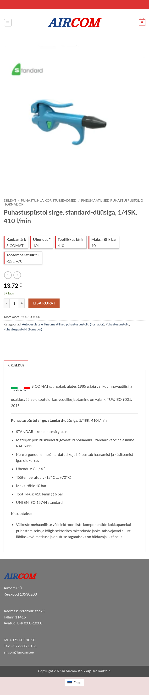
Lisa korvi (44, 303)
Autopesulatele (32, 324)
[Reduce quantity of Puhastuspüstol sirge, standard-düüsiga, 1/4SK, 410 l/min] (6, 303)
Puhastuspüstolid (117, 324)
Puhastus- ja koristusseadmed (49, 200)
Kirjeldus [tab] (15, 365)
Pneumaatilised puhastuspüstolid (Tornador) (74, 324)
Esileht (10, 200)
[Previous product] (17, 275)
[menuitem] (74, 682)
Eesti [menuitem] (77, 682)
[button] (8, 22)
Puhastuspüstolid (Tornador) (23, 329)
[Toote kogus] (14, 303)
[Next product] (7, 275)
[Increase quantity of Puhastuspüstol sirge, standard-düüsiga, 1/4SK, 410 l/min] (22, 303)
